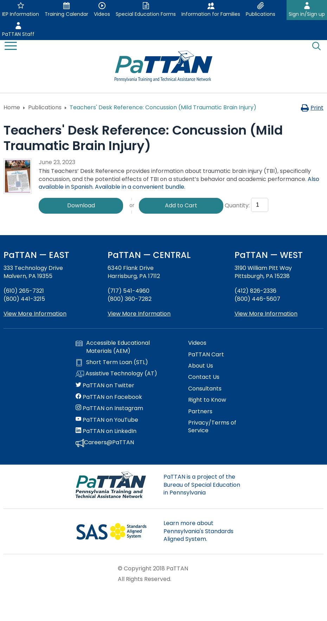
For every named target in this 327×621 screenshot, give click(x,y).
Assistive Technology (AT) (116, 374)
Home (12, 107)
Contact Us (203, 377)
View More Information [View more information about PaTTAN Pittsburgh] (266, 314)
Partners (200, 411)
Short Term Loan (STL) (112, 362)
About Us (200, 366)
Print (312, 108)
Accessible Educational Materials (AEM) (113, 347)
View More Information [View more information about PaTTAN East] (35, 314)
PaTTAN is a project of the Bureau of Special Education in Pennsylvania (202, 485)
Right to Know (207, 400)
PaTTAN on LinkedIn (106, 431)
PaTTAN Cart (206, 354)
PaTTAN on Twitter (105, 385)
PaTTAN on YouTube (107, 420)
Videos (197, 343)
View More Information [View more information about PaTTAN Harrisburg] (139, 314)
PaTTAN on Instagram (109, 408)
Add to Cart (181, 205)
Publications (45, 107)
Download (81, 205)
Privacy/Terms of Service (212, 426)
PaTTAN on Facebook (109, 397)
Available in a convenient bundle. (140, 187)
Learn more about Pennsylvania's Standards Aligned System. (198, 531)
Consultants (205, 389)
